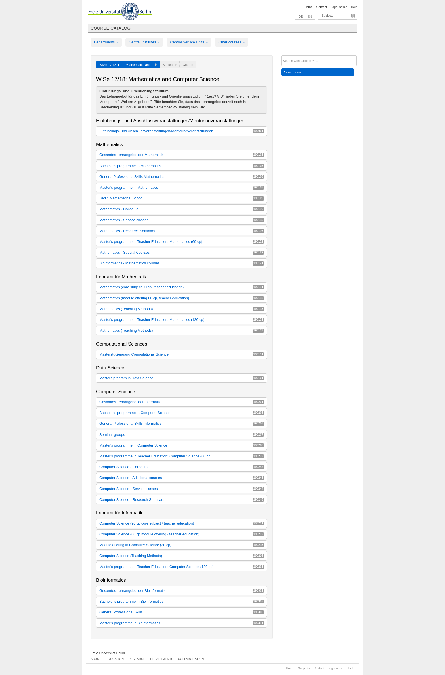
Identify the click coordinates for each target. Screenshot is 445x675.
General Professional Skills (181, 612)
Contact (321, 7)
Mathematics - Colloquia (181, 209)
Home (308, 7)
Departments (106, 42)
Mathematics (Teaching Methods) (181, 309)
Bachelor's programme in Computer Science (181, 413)
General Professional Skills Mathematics (181, 176)
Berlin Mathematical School (181, 198)
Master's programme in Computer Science (181, 445)
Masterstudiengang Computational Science (181, 354)
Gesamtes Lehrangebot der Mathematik (181, 155)
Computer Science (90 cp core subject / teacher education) (181, 523)
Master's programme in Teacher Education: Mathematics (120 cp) (181, 319)
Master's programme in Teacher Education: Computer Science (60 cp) (181, 456)
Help (354, 7)
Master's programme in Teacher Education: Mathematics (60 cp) (181, 241)
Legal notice (339, 7)
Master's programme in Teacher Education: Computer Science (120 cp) (181, 567)
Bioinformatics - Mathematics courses (181, 263)
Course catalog (111, 28)
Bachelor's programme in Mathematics (181, 166)
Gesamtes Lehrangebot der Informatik (181, 402)
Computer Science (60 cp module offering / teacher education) (181, 534)
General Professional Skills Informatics (181, 423)
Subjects (327, 15)
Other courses (231, 42)
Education (115, 659)
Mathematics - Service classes (181, 220)
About (96, 659)
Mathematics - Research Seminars (181, 231)
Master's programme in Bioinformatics (181, 623)
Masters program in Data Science (181, 378)
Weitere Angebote (135, 102)
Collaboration (191, 659)
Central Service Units (189, 42)
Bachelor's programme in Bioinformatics (181, 601)
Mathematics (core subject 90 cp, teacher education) (181, 287)
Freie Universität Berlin (108, 653)
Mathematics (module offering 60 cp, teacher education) (181, 298)
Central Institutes (144, 42)
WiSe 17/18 (109, 64)
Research (136, 659)
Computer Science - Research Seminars (181, 499)
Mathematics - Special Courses (181, 252)
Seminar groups (181, 434)
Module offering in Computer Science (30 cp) (181, 545)
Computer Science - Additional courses (181, 478)
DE (300, 16)
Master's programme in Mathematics (181, 187)
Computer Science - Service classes (181, 489)
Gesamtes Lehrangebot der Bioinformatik (181, 590)
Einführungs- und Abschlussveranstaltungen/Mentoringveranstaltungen (181, 131)
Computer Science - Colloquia (181, 467)
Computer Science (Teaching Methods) (181, 556)
